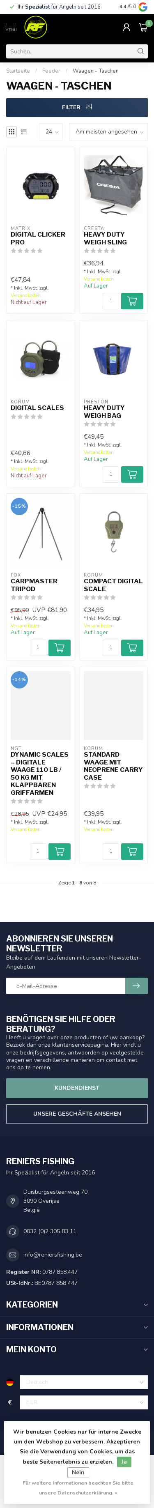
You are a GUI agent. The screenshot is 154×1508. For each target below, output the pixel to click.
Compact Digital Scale (113, 585)
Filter (77, 107)
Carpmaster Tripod (34, 585)
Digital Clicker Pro (38, 238)
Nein (78, 1472)
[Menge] (111, 301)
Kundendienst (77, 1088)
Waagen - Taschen (96, 71)
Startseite (18, 71)
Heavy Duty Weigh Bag (104, 411)
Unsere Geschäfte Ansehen (77, 1114)
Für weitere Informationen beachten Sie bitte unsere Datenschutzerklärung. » (78, 1487)
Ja (124, 1462)
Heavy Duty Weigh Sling (105, 238)
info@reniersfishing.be (52, 1255)
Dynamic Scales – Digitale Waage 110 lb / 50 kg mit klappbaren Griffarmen (40, 773)
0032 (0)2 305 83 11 (49, 1231)
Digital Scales (37, 408)
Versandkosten (26, 295)
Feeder (51, 71)
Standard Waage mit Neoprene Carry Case (113, 766)
